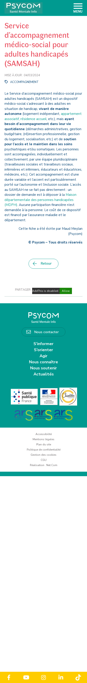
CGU (44, 460)
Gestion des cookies (43, 455)
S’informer (43, 343)
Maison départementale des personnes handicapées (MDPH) (40, 199)
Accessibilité (44, 434)
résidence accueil (33, 119)
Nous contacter (46, 331)
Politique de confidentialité (43, 449)
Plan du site (43, 444)
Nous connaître (43, 362)
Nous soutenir (43, 368)
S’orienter (43, 350)
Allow (66, 291)
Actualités (43, 374)
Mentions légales (43, 439)
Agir (43, 356)
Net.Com (51, 465)
